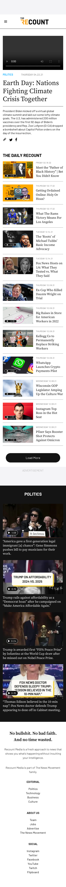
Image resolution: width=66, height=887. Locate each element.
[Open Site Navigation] (5, 21)
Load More (33, 458)
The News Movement (48, 767)
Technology (33, 793)
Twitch (33, 868)
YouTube (33, 863)
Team (33, 820)
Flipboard (33, 872)
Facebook (33, 859)
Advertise (33, 828)
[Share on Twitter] (10, 140)
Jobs (33, 824)
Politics (8, 74)
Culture (33, 801)
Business (33, 797)
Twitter (33, 855)
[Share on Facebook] (16, 140)
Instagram (33, 851)
